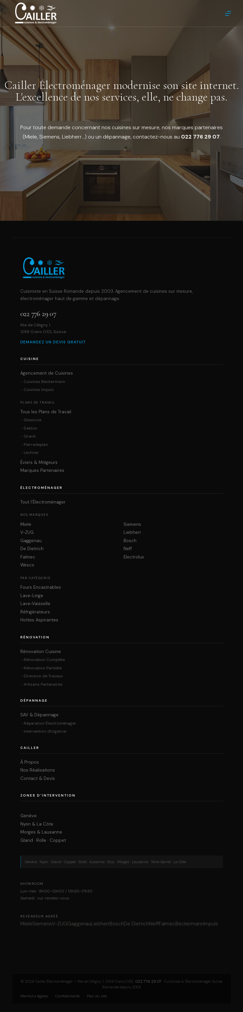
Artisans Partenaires (43, 684)
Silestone (32, 420)
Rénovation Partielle (43, 668)
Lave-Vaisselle (35, 603)
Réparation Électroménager (50, 723)
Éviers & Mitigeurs (39, 462)
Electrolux (133, 557)
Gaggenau (31, 540)
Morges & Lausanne (41, 832)
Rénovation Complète (44, 659)
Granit (30, 436)
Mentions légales (34, 996)
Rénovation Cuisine (40, 651)
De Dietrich (32, 548)
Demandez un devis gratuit (53, 342)
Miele (25, 524)
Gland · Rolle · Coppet (43, 840)
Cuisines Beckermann (44, 381)
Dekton (30, 428)
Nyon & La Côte (36, 824)
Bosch (129, 540)
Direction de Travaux (43, 676)
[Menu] (228, 13)
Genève (28, 816)
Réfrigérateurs (35, 612)
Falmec (27, 557)
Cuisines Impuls (39, 389)
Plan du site (97, 996)
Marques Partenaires (42, 470)
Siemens (132, 524)
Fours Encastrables (40, 587)
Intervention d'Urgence (45, 731)
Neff (127, 548)
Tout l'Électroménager (43, 502)
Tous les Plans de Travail (45, 412)
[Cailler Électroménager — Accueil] (121, 268)
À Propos (29, 762)
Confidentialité (67, 996)
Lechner (31, 452)
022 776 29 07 (38, 313)
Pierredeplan (36, 444)
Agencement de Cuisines (46, 373)
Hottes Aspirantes (39, 620)
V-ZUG (27, 532)
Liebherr (132, 532)
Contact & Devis (37, 778)
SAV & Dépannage (39, 715)
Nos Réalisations (37, 770)
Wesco (27, 565)
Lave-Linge (31, 595)
